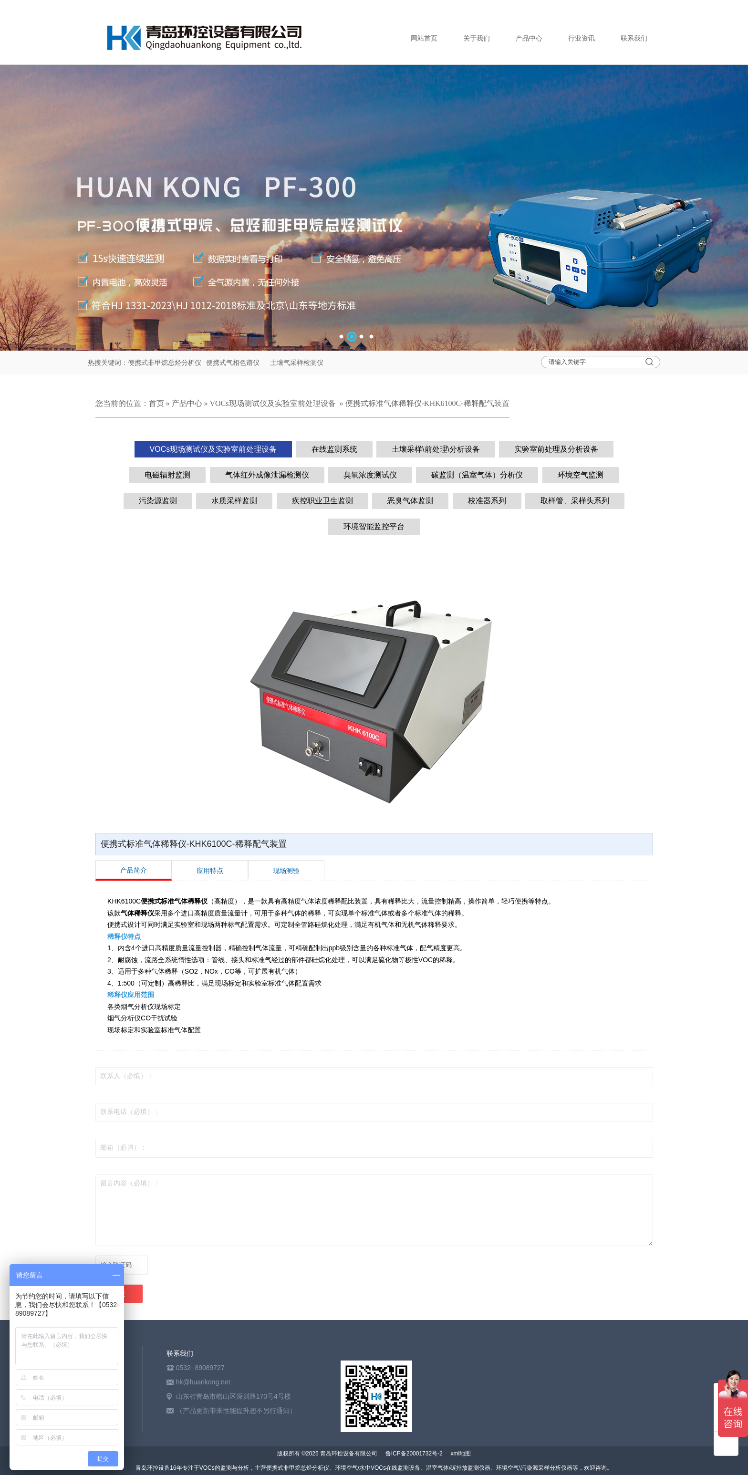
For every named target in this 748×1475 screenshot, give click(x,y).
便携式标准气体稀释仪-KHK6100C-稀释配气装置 (427, 403)
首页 (156, 403)
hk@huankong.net (203, 1382)
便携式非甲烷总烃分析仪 (164, 362)
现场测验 (286, 870)
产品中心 (529, 38)
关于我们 (476, 38)
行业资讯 (581, 38)
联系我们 (634, 38)
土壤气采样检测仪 (296, 362)
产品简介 (133, 870)
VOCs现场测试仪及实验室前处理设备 (273, 403)
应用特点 (210, 870)
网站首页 (424, 38)
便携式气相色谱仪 (233, 362)
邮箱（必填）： (123, 1147)
